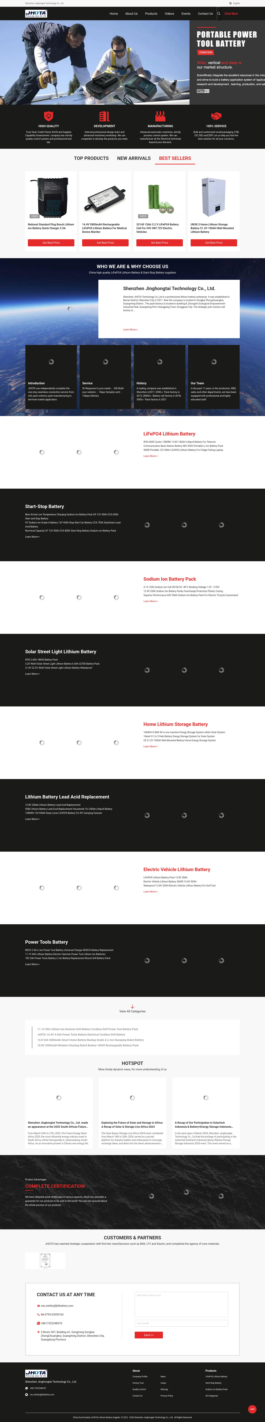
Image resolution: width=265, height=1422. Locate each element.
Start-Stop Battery (44, 506)
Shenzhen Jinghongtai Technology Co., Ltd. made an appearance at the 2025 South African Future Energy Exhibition (58, 1125)
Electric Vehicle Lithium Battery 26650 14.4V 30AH (170, 881)
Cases (163, 1383)
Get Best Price (51, 242)
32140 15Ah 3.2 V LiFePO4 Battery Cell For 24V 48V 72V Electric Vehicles (157, 228)
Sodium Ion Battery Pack (169, 579)
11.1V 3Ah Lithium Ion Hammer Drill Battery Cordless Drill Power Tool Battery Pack (87, 1037)
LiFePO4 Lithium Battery (169, 434)
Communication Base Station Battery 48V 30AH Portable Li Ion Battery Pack (183, 446)
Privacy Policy (167, 1396)
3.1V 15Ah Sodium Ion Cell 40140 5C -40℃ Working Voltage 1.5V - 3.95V (181, 587)
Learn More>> (130, 329)
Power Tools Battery (46, 942)
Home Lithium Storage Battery (175, 724)
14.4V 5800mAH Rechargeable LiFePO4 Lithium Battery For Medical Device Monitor (104, 228)
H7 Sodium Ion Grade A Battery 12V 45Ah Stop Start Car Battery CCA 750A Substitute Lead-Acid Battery (73, 524)
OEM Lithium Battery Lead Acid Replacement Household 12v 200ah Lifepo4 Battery (68, 809)
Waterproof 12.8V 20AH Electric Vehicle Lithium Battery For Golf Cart (179, 885)
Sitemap (164, 1389)
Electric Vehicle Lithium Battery (176, 869)
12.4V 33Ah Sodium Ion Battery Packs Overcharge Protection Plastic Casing (183, 591)
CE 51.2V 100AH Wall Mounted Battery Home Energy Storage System (179, 740)
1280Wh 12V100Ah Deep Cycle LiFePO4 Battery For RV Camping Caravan (63, 813)
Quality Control (139, 1389)
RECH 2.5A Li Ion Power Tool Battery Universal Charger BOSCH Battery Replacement (69, 950)
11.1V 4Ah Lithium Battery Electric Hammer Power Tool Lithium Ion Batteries (65, 954)
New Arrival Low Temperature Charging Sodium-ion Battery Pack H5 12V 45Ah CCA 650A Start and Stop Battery (71, 516)
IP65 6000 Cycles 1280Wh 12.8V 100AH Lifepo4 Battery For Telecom (179, 442)
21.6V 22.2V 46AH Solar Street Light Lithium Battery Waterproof (58, 667)
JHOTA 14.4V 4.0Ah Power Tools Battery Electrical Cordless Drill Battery (81, 1043)
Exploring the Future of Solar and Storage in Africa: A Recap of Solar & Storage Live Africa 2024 (132, 1124)
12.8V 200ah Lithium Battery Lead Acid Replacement (52, 805)
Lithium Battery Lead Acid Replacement (67, 797)
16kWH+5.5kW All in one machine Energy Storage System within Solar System (184, 732)
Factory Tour (138, 1383)
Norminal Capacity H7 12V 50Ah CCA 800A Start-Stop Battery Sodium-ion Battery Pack (70, 530)
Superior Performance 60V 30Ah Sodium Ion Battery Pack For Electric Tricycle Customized (190, 595)
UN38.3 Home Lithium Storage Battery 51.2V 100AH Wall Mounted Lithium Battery (212, 228)
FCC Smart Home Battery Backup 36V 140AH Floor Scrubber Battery (78, 1032)
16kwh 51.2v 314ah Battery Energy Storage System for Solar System (179, 736)
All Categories (212, 1396)
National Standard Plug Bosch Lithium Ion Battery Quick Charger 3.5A (51, 226)
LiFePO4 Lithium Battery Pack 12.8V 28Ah (165, 877)
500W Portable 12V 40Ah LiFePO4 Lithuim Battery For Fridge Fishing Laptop (183, 450)
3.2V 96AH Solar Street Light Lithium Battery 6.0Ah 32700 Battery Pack (62, 663)
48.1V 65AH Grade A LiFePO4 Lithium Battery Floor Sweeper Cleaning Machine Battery (90, 1027)
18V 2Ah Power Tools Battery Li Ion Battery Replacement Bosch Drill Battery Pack (67, 958)
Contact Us (137, 1396)
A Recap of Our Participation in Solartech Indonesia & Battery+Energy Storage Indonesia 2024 (203, 1125)
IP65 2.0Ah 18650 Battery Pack (41, 659)
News (163, 1376)
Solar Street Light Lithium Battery (60, 651)
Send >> (149, 1335)
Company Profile (139, 1376)
